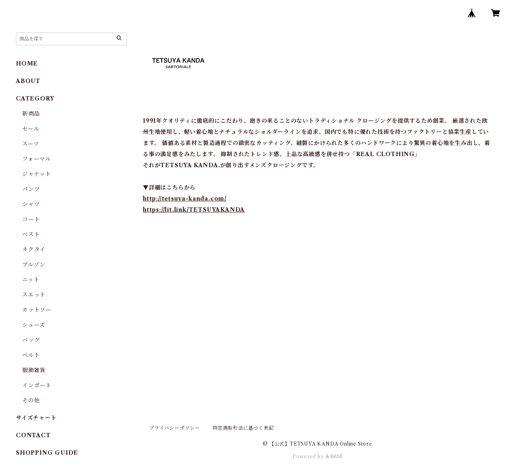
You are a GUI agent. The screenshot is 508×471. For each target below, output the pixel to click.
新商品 (31, 113)
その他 (31, 400)
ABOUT (28, 81)
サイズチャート (36, 417)
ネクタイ (34, 249)
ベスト (31, 234)
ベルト (31, 355)
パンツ (31, 189)
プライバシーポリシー (174, 428)
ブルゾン (33, 264)
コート (31, 219)
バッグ (31, 340)
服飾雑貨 (34, 370)
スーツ (30, 143)
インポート (37, 385)
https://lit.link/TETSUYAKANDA (194, 209)
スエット (34, 294)
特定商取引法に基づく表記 (243, 428)
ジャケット (36, 174)
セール (30, 128)
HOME (27, 63)
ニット (30, 279)
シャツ (31, 204)
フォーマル (36, 158)
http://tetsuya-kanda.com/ (185, 198)
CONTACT (33, 435)
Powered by (317, 456)
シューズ (33, 324)
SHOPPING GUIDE (47, 452)
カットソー (37, 309)
